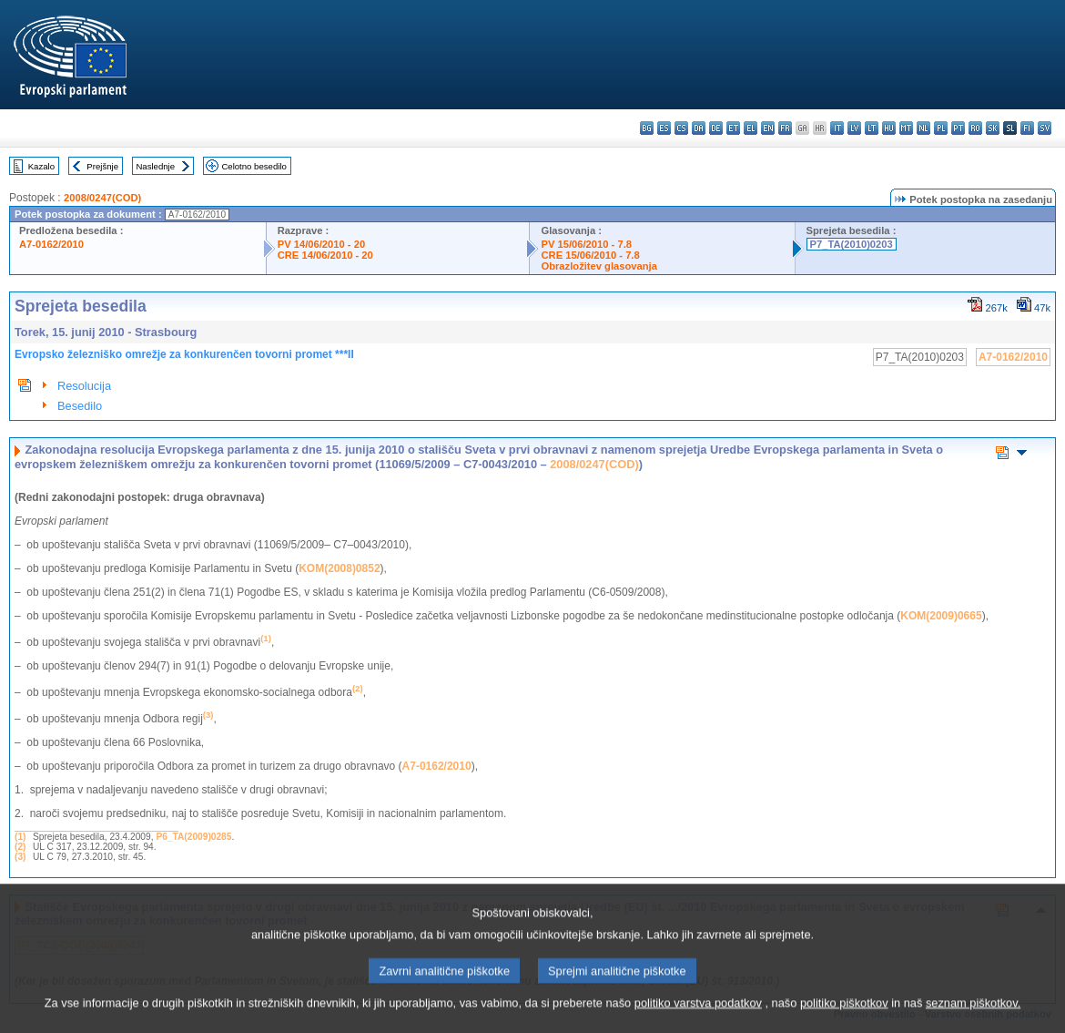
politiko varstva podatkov (698, 1019)
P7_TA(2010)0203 (851, 244)
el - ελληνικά (750, 128)
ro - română (975, 128)
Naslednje (155, 166)
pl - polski (941, 128)
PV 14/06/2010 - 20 (321, 244)
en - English (768, 128)
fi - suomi (1027, 128)
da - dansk (698, 128)
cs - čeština (681, 128)
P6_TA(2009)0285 (193, 837)
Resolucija (84, 386)
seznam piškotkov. (973, 1019)
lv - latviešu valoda (854, 128)
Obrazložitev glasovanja (598, 266)
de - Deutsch (716, 128)
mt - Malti (906, 128)
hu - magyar (889, 128)
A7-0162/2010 (51, 244)
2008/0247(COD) (102, 197)
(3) (20, 857)
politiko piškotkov (844, 1019)
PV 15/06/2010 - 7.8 (586, 244)
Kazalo (41, 166)
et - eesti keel (733, 128)
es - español (664, 128)
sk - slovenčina (992, 128)
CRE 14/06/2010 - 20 (325, 255)
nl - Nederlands (923, 128)
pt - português (958, 128)
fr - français (785, 128)
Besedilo (79, 406)
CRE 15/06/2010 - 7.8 (590, 255)
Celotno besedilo (253, 166)
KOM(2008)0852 (339, 568)
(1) (20, 837)
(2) (20, 847)
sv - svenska (1044, 128)
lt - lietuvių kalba (871, 128)
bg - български (647, 128)
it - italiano (837, 128)
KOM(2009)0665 (940, 615)
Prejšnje (102, 166)
